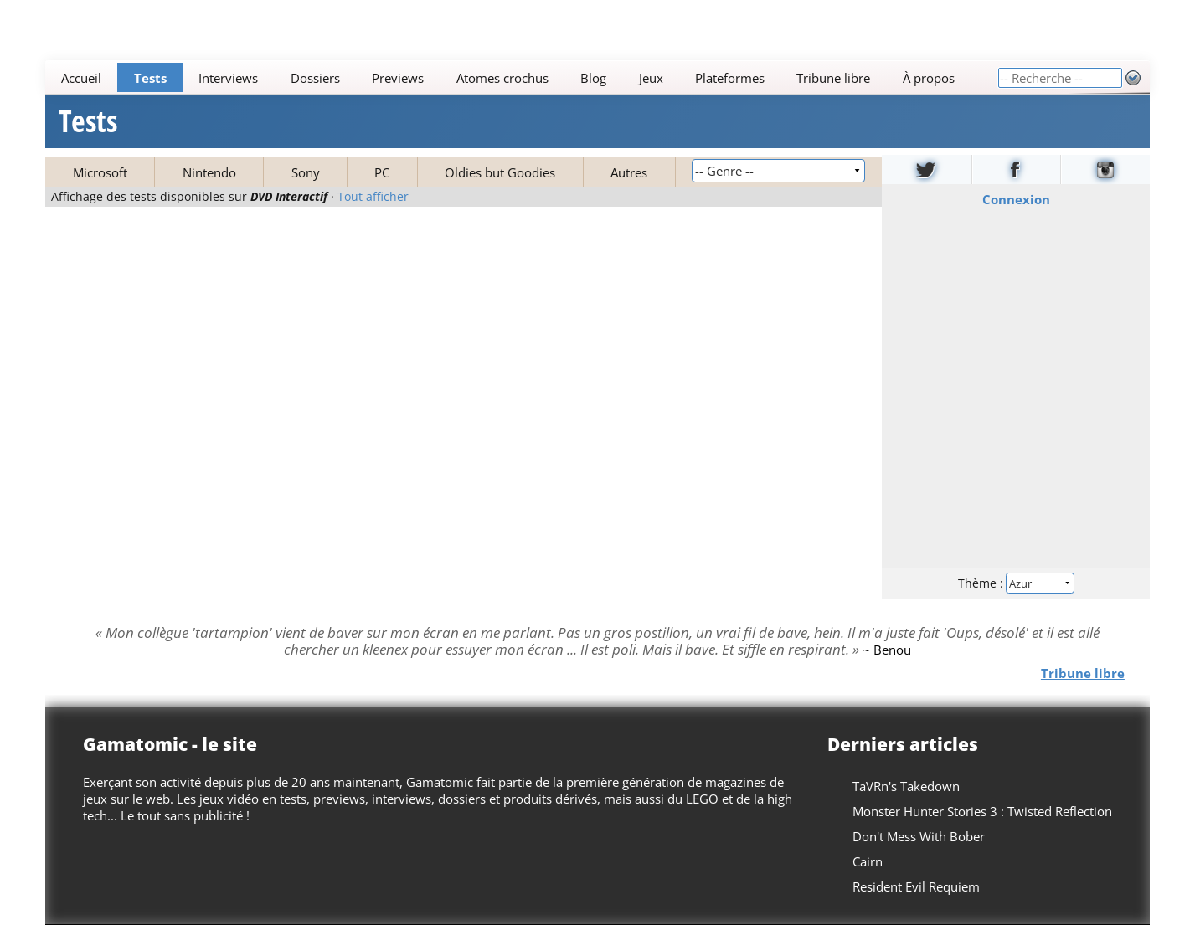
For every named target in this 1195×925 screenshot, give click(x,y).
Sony (305, 172)
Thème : (1016, 583)
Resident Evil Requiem (916, 886)
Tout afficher (373, 196)
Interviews (228, 77)
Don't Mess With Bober (918, 836)
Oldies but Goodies (500, 172)
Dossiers (315, 77)
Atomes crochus (502, 77)
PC (381, 172)
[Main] (521, 77)
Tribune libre (834, 77)
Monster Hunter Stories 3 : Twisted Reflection (982, 811)
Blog (593, 77)
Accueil (81, 77)
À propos (929, 77)
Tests (150, 77)
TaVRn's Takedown (906, 786)
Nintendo (209, 172)
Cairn (867, 861)
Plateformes (730, 77)
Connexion (1015, 199)
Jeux (651, 77)
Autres (628, 172)
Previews (398, 77)
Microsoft (100, 172)
